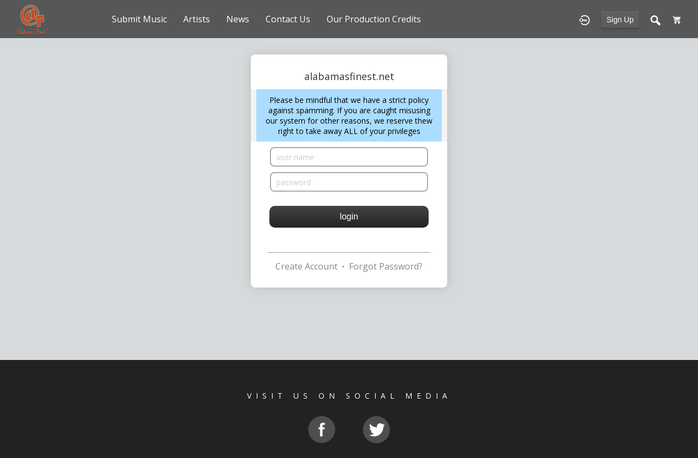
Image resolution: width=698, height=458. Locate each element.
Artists (196, 19)
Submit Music (139, 19)
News (237, 19)
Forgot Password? (386, 266)
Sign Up (620, 19)
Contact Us (288, 19)
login (349, 216)
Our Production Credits (374, 19)
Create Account (306, 266)
